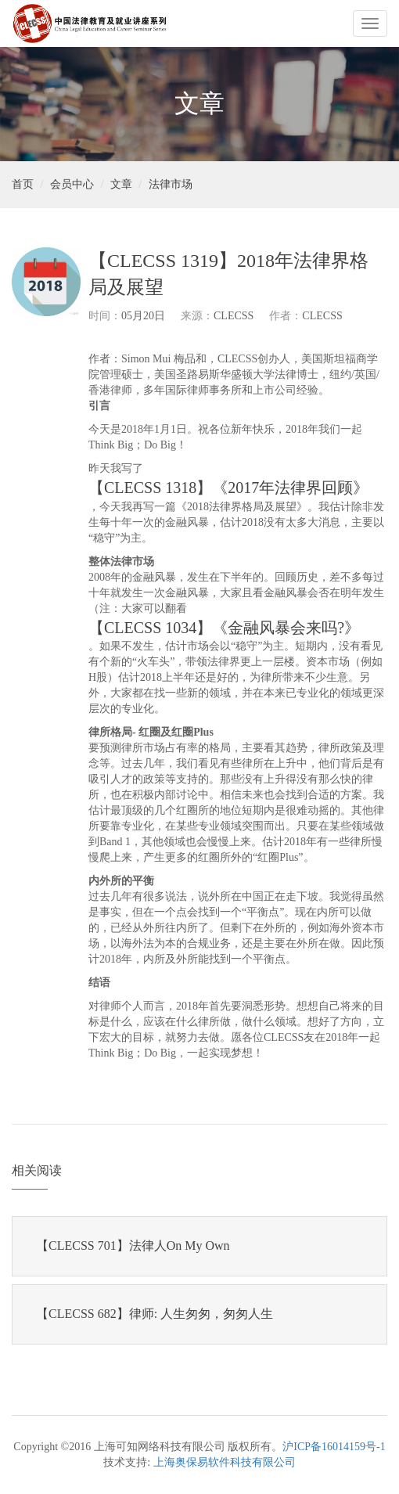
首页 (23, 184)
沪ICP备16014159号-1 (333, 1447)
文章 (121, 184)
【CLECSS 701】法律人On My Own (133, 1245)
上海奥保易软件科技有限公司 (224, 1462)
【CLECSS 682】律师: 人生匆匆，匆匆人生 (154, 1313)
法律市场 (170, 184)
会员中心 (72, 184)
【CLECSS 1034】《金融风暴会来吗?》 (224, 627)
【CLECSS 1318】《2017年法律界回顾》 (228, 487)
